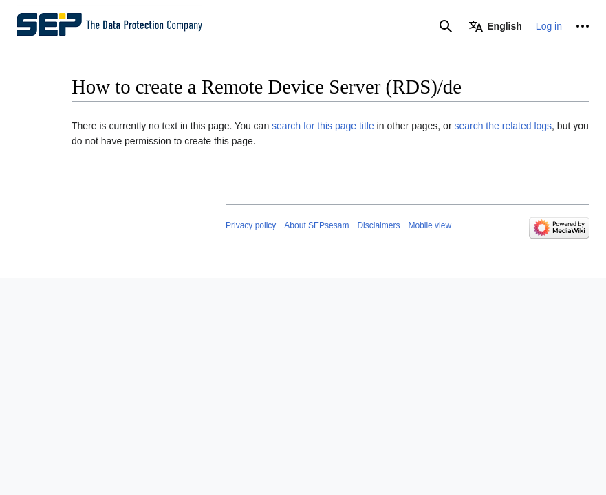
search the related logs (503, 125)
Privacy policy (251, 225)
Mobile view (429, 225)
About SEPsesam (316, 225)
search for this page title (323, 125)
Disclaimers (378, 225)
